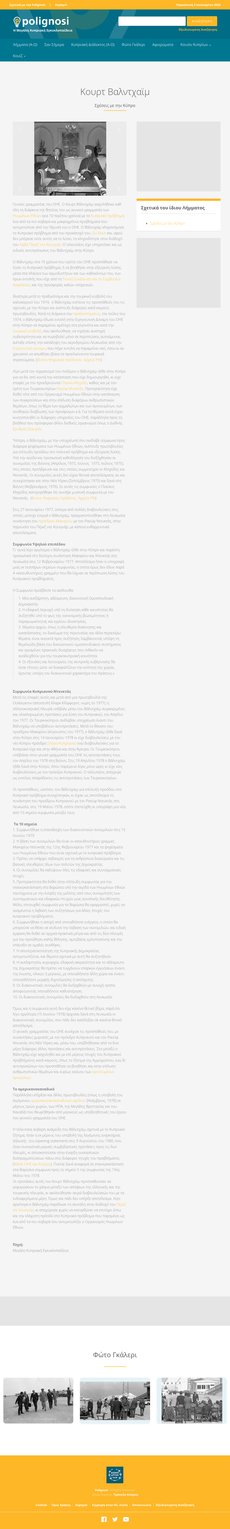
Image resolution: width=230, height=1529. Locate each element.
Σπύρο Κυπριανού (61, 743)
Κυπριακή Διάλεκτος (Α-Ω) (93, 44)
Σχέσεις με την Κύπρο (167, 223)
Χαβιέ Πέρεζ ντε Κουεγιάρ (40, 244)
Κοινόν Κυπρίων (194, 44)
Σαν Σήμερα (54, 44)
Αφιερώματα (162, 44)
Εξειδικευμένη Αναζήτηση (198, 29)
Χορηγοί (61, 5)
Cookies (41, 1505)
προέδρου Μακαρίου (56, 521)
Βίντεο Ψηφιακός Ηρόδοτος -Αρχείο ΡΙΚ (69, 359)
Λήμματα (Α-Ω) (25, 44)
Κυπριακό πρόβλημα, (108, 215)
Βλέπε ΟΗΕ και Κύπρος (32, 1164)
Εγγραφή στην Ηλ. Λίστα (110, 1505)
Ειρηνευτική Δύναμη (29, 348)
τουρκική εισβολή (27, 330)
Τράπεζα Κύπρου (125, 1495)
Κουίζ (17, 55)
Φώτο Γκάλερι (133, 44)
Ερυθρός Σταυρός (27, 428)
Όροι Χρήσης (61, 1505)
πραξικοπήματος (86, 313)
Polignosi (101, 1490)
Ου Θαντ (99, 233)
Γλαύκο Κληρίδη (74, 382)
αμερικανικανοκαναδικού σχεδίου (58, 1100)
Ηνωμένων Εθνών (27, 215)
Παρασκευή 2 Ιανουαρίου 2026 (198, 5)
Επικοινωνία (141, 1505)
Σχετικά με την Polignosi (27, 5)
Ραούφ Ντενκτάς (70, 388)
